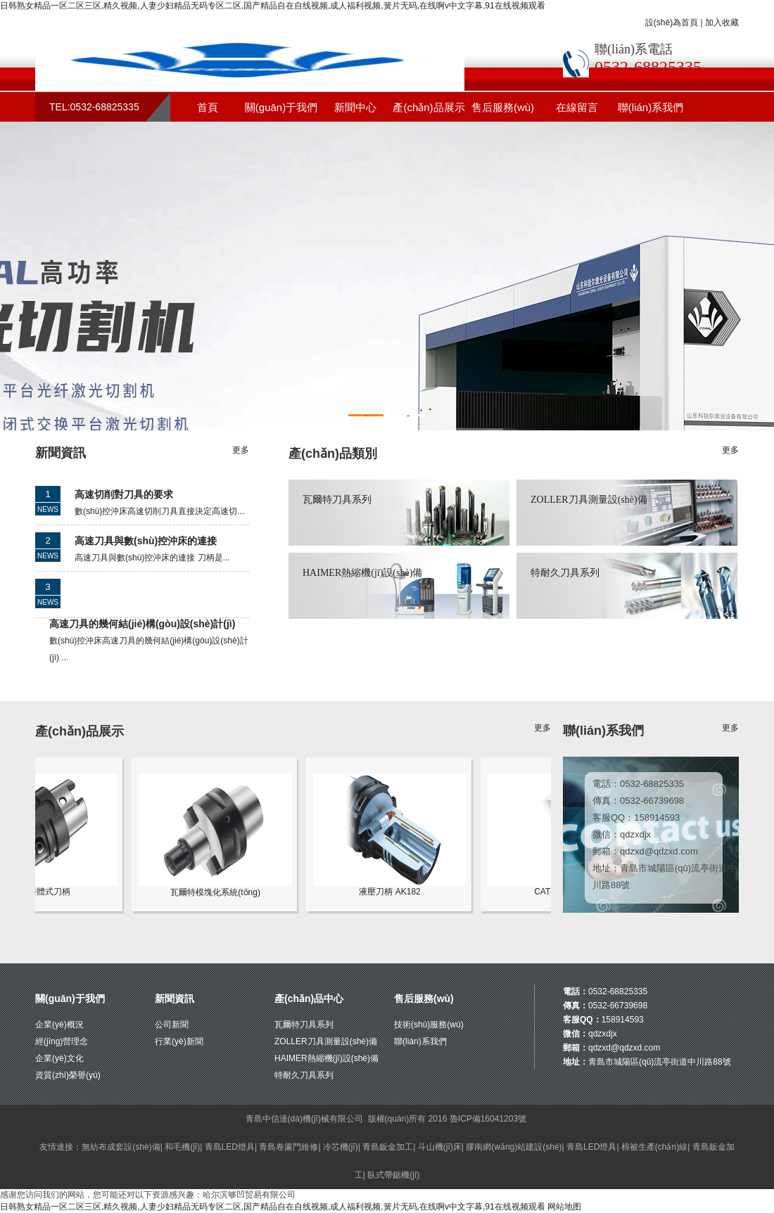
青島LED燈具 (230, 1147)
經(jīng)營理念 (61, 1041)
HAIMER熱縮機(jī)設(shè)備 (362, 572)
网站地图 (564, 1207)
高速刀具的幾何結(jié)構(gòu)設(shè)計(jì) (142, 623)
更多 (240, 450)
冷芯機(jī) (340, 1147)
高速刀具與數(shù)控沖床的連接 (146, 540)
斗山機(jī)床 (440, 1147)
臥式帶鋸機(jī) (393, 1175)
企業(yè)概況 (59, 1024)
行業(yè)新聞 (179, 1041)
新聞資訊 (174, 998)
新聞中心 (355, 107)
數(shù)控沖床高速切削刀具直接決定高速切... (159, 511)
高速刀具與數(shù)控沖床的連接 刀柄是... (152, 558)
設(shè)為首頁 (671, 22)
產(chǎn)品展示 (428, 107)
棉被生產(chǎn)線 (654, 1147)
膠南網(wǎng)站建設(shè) (514, 1147)
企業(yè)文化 (59, 1058)
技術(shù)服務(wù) (429, 1024)
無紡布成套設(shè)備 (121, 1147)
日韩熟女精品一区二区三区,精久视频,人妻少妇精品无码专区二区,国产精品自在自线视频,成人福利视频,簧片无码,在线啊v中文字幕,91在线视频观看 (272, 6)
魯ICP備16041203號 (488, 1119)
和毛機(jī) (182, 1147)
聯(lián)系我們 (650, 107)
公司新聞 (172, 1024)
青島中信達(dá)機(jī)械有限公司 (304, 1119)
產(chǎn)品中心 (308, 998)
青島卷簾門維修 (288, 1147)
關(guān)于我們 (281, 107)
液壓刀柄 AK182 (397, 887)
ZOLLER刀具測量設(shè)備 (589, 499)
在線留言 (577, 107)
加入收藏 (722, 22)
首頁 (207, 107)
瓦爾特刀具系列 (337, 499)
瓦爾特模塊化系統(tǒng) (223, 887)
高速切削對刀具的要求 (124, 494)
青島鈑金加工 (387, 1147)
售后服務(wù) (502, 107)
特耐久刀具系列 (565, 572)
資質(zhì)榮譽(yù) (68, 1075)
